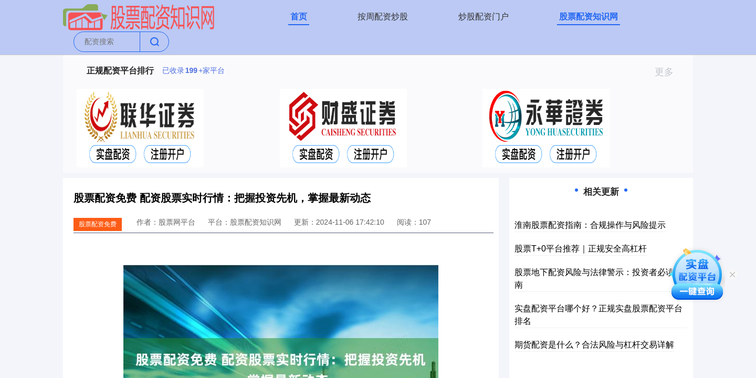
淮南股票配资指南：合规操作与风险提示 (590, 224)
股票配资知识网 (588, 16)
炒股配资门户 (483, 16)
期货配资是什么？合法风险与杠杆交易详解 (594, 344)
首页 (298, 16)
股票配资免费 (98, 224)
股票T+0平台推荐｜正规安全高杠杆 (580, 248)
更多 (668, 72)
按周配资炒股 (383, 16)
